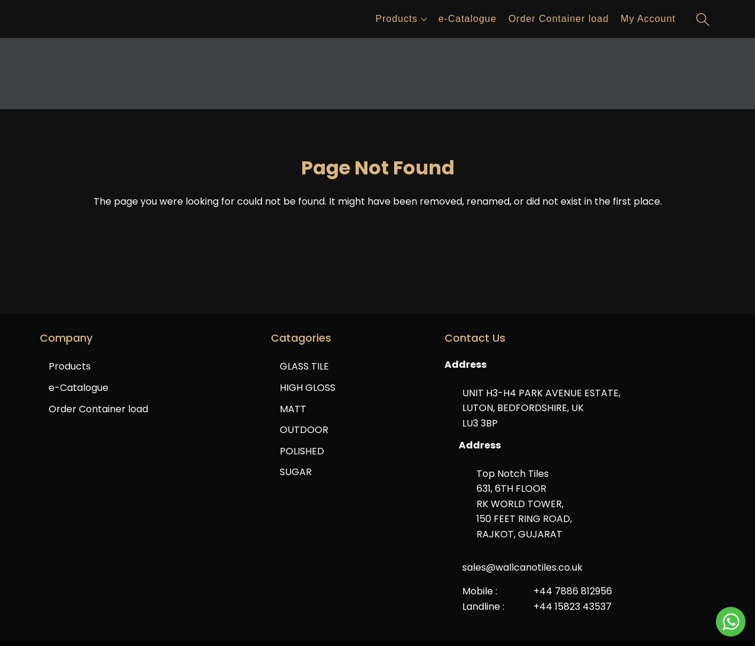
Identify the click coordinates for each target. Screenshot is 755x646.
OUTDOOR (304, 430)
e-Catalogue (468, 19)
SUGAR (296, 472)
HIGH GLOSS (307, 387)
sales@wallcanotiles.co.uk (522, 567)
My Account (648, 19)
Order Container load (558, 19)
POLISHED (302, 451)
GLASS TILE (304, 366)
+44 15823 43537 (572, 606)
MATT (293, 409)
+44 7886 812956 (572, 591)
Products (397, 19)
